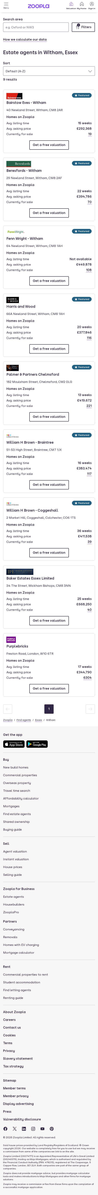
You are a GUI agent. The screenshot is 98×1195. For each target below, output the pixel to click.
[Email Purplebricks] (49, 688)
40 (89, 610)
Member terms (14, 1088)
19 (90, 134)
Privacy (9, 1051)
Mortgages (11, 806)
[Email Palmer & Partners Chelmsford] (49, 417)
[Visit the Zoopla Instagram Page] (33, 1128)
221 (89, 406)
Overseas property (17, 783)
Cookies (9, 1035)
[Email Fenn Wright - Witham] (49, 281)
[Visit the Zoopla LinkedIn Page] (24, 1128)
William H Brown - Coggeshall (32, 510)
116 (89, 338)
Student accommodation (21, 982)
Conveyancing (13, 929)
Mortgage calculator (18, 952)
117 (89, 474)
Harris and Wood (20, 306)
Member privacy (16, 1096)
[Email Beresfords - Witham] (49, 213)
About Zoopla (14, 1012)
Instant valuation (16, 859)
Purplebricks (17, 646)
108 (89, 270)
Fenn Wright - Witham (24, 238)
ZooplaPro (11, 912)
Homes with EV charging (21, 945)
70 (90, 202)
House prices (12, 867)
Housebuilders (13, 904)
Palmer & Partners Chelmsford (32, 374)
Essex (38, 720)
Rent (6, 967)
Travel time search (16, 791)
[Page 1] (49, 709)
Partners (10, 921)
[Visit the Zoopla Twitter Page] (14, 1128)
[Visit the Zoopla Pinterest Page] (51, 1128)
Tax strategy (13, 1066)
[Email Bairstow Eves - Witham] (49, 145)
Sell (6, 844)
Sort (6, 63)
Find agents (24, 720)
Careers (9, 1020)
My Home (81, 6)
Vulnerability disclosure (22, 1119)
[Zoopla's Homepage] (38, 7)
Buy (6, 759)
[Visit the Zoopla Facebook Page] (5, 1128)
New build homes (15, 767)
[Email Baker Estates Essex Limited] (49, 620)
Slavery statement (18, 1058)
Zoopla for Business (19, 889)
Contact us (12, 1027)
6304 (87, 678)
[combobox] (36, 24)
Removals (10, 937)
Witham (50, 720)
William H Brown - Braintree (30, 442)
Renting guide (13, 998)
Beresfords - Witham (24, 170)
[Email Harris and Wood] (49, 349)
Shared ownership (16, 822)
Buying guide (12, 829)
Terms (7, 1043)
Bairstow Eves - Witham (26, 102)
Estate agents (13, 897)
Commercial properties (20, 775)
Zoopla (8, 720)
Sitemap (9, 1080)
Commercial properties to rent (25, 974)
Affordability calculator (21, 798)
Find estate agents (17, 814)
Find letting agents (17, 990)
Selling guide (12, 875)
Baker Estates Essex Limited (30, 578)
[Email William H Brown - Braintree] (49, 484)
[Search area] (36, 27)
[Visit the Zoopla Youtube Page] (42, 1128)
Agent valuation (15, 851)
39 (90, 542)
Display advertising (18, 1104)
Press (7, 1111)
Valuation (71, 6)
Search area (13, 19)
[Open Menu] (6, 6)
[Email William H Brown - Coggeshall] (49, 552)
